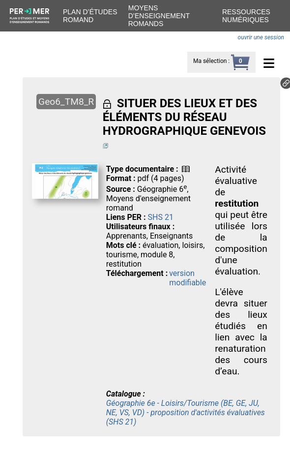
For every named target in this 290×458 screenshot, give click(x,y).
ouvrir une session (261, 37)
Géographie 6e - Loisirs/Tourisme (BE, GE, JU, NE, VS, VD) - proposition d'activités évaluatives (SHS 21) (185, 412)
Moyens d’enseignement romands (159, 16)
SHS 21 (161, 217)
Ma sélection (210, 61)
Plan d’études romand (90, 16)
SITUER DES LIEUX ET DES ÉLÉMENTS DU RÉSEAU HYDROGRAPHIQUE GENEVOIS (184, 117)
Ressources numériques (246, 16)
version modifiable (187, 278)
